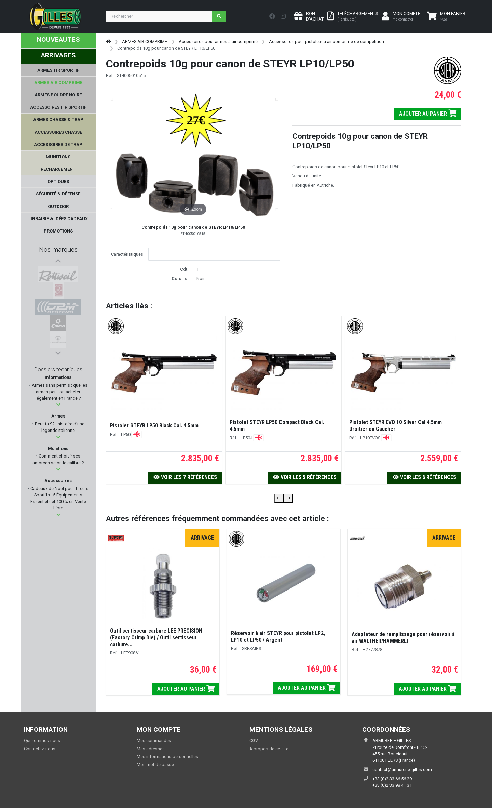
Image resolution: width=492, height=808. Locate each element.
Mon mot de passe (155, 764)
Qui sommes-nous (42, 740)
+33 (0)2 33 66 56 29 (392, 778)
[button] (58, 406)
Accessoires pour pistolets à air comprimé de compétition (326, 41)
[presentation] (279, 498)
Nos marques (58, 249)
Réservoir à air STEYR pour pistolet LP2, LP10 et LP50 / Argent (278, 636)
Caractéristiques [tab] (127, 254)
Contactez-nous (39, 748)
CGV (253, 740)
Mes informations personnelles (167, 756)
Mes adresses (151, 748)
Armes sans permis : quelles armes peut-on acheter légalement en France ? (59, 393)
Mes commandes (154, 740)
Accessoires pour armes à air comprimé (218, 41)
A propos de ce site (268, 748)
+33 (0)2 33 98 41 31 (392, 785)
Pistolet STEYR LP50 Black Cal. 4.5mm (154, 425)
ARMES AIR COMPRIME (144, 41)
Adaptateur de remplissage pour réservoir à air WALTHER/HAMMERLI (403, 637)
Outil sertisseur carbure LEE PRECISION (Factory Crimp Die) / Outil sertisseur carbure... (156, 637)
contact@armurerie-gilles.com (402, 769)
